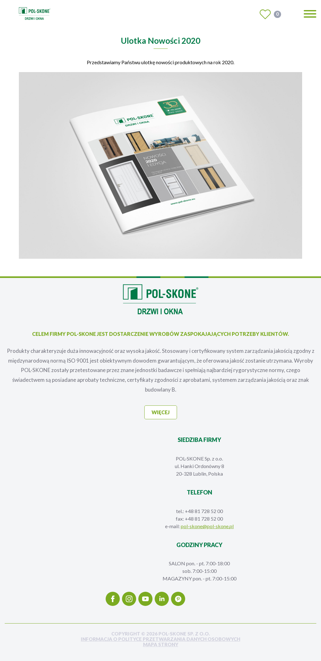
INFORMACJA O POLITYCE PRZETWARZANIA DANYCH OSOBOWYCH (160, 639)
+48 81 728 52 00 (204, 511)
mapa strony (160, 644)
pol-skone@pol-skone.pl (207, 526)
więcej (161, 412)
